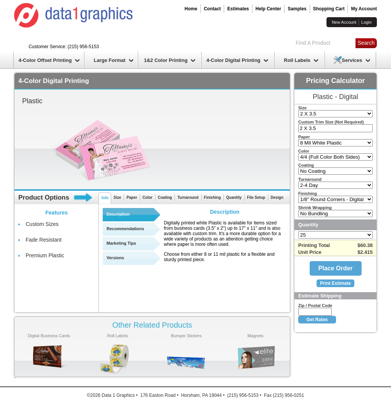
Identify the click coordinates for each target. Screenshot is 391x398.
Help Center (268, 8)
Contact (212, 8)
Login (366, 22)
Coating (165, 197)
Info (105, 198)
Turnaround (187, 197)
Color (147, 197)
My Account (364, 8)
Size (117, 197)
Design (277, 197)
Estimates (238, 8)
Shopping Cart (329, 8)
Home (190, 8)
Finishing (212, 197)
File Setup (256, 197)
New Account (344, 22)
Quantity (234, 197)
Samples (297, 8)
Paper (131, 197)
